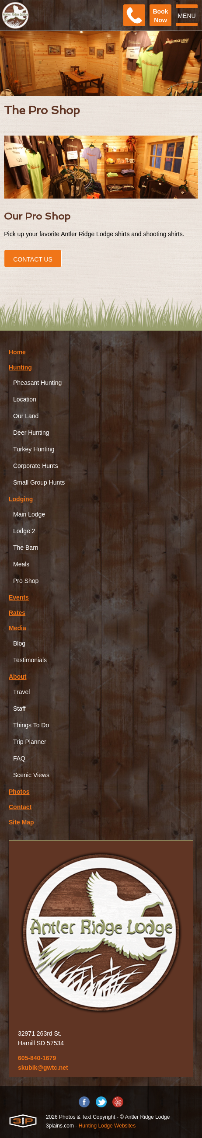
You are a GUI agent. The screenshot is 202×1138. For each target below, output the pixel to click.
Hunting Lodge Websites (107, 1126)
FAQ (19, 758)
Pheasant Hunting (37, 382)
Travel (21, 691)
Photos (19, 791)
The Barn (25, 547)
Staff (19, 708)
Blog (19, 643)
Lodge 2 (24, 530)
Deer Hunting (31, 432)
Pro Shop (25, 580)
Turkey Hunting (33, 449)
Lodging (21, 499)
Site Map (21, 822)
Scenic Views (31, 774)
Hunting (20, 367)
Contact (20, 806)
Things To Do (31, 725)
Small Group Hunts (39, 482)
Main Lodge (29, 514)
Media (17, 628)
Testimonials (30, 659)
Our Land (25, 415)
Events (19, 597)
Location (24, 399)
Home (17, 352)
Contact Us (32, 259)
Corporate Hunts (35, 465)
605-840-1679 (37, 1057)
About (17, 676)
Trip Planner (29, 741)
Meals (21, 564)
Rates (17, 612)
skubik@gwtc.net (43, 1067)
